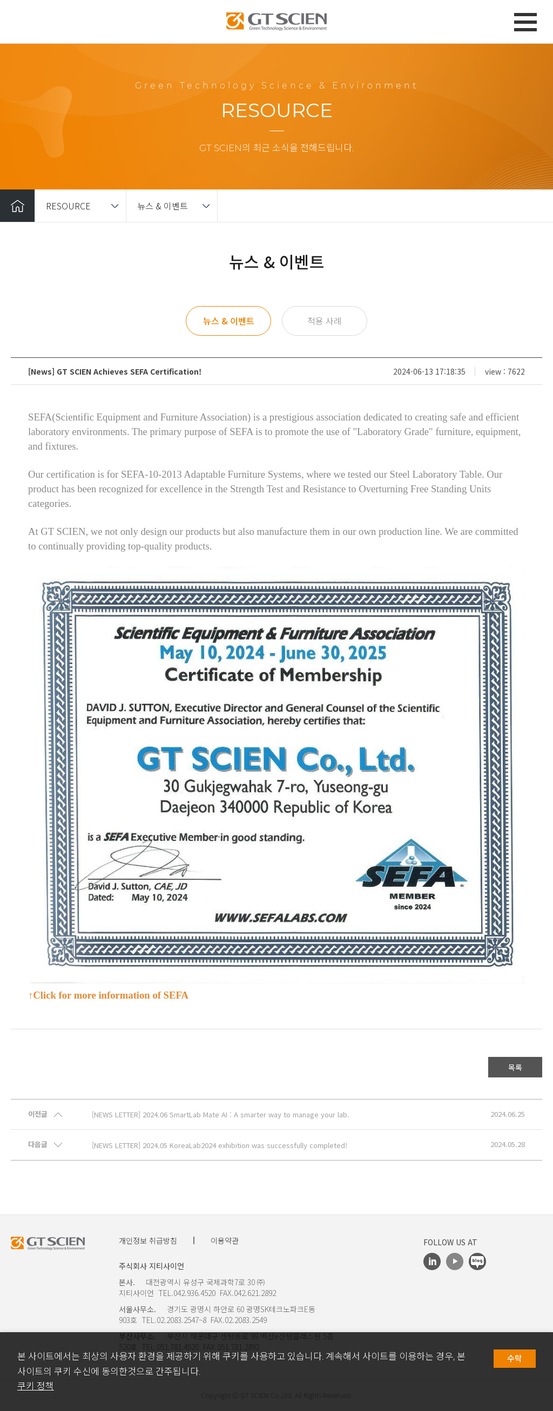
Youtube (454, 1261)
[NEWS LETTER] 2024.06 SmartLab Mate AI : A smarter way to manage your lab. (220, 1115)
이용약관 (225, 1240)
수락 (514, 1358)
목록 (515, 1067)
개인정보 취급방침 (148, 1240)
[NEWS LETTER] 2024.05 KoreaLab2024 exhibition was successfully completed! (219, 1145)
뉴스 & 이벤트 (162, 205)
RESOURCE (68, 205)
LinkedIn (432, 1261)
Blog (477, 1261)
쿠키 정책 (35, 1386)
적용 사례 (324, 320)
